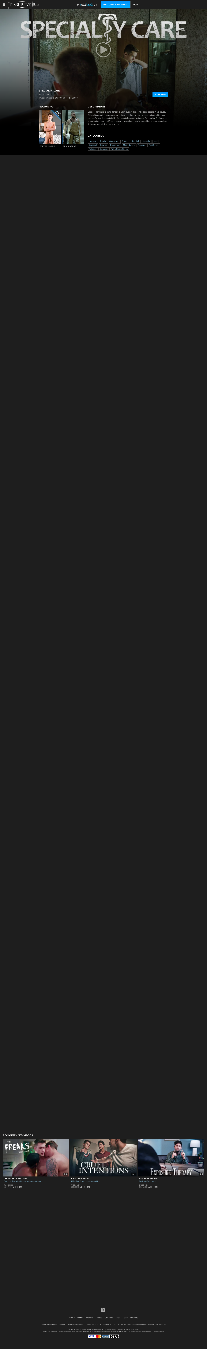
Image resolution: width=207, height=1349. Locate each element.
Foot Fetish (154, 145)
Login (135, 4)
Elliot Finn (75, 1181)
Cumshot (103, 149)
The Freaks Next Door (15, 1179)
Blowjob (103, 145)
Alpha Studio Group (119, 149)
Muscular (146, 141)
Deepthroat (115, 145)
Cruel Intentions (80, 1179)
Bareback (93, 145)
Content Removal (158, 1331)
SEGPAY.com (122, 1331)
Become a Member (115, 4)
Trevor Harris (47, 146)
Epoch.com (54, 1331)
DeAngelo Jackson (34, 1181)
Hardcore (93, 141)
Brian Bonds (69, 146)
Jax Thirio (142, 1181)
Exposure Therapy (149, 1179)
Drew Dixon (151, 1181)
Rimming (141, 145)
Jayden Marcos (20, 1181)
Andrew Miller (95, 1181)
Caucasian (114, 141)
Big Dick (135, 141)
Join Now (160, 94)
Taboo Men (8, 1185)
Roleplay (92, 149)
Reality (103, 141)
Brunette (125, 141)
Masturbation (129, 145)
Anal (155, 141)
